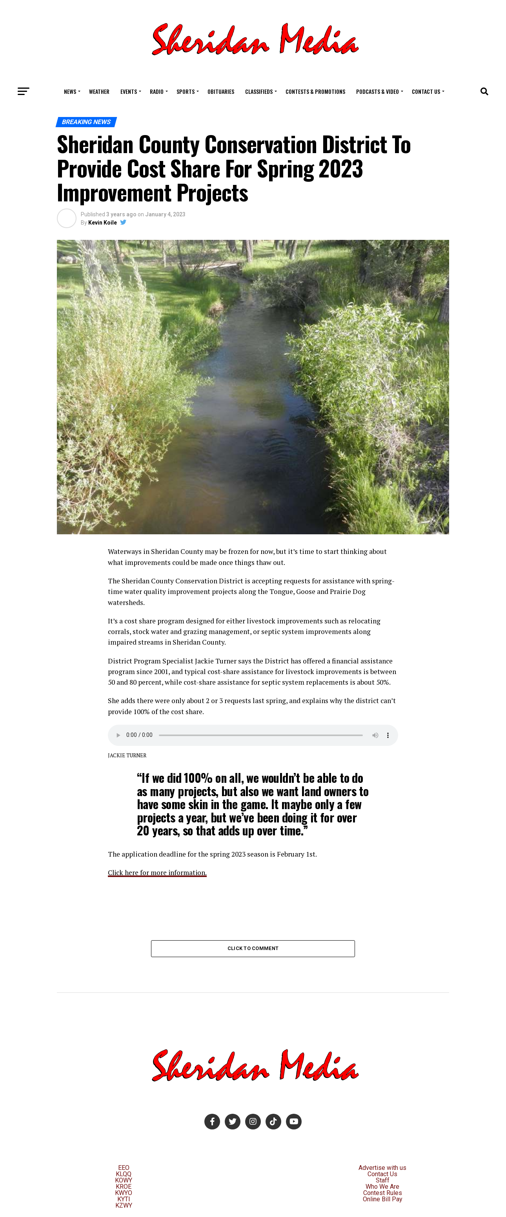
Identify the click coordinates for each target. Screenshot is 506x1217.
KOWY (123, 1180)
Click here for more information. (158, 872)
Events (128, 91)
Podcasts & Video (377, 91)
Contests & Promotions (315, 91)
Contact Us (426, 91)
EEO (123, 1168)
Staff (383, 1180)
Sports (186, 91)
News (70, 91)
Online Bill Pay (382, 1199)
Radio (157, 91)
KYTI (123, 1199)
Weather (99, 91)
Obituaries (220, 91)
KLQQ (123, 1174)
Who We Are (382, 1187)
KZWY (123, 1206)
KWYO (123, 1193)
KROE (123, 1187)
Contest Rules (382, 1193)
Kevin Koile (102, 222)
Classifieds (259, 91)
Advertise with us (382, 1168)
